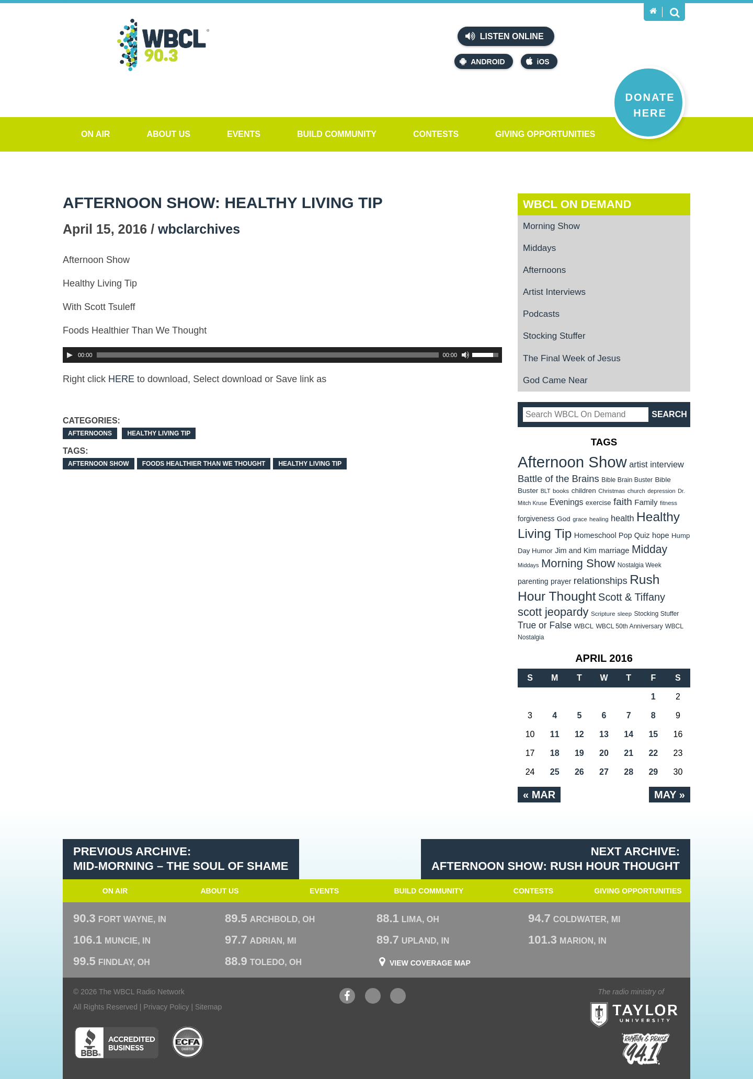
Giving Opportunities (545, 134)
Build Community (336, 134)
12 (579, 734)
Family (645, 502)
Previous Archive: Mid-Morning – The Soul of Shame (181, 859)
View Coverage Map (430, 963)
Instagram (398, 997)
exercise (598, 503)
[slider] (268, 355)
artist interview (656, 464)
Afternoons (90, 433)
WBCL (584, 626)
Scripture (603, 613)
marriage (614, 550)
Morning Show (551, 226)
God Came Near (555, 380)
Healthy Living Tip (158, 433)
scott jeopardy (553, 611)
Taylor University (653, 1002)
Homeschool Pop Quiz (612, 535)
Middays (539, 248)
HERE (121, 379)
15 (653, 734)
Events (243, 134)
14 (628, 734)
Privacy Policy (166, 1007)
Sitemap (208, 1007)
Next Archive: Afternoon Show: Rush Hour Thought (555, 859)
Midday (649, 549)
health (622, 518)
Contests (436, 134)
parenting (533, 581)
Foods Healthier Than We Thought (204, 463)
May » (669, 794)
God (564, 519)
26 (579, 771)
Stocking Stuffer (554, 336)
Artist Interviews (554, 292)
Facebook (347, 997)
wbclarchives (199, 229)
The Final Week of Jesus (572, 358)
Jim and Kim (575, 550)
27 (604, 771)
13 (604, 734)
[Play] (69, 355)
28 (628, 771)
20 (604, 753)
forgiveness (536, 519)
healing (599, 519)
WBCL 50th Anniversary (629, 626)
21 (628, 753)
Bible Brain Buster (627, 480)
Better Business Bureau (116, 1042)
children (584, 491)
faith (622, 501)
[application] (282, 355)
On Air (95, 134)
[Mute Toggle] (465, 355)
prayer (561, 581)
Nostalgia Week (639, 565)
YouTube (373, 997)
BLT (546, 491)
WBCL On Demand (577, 204)
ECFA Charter (188, 1042)
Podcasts (541, 314)
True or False (545, 625)
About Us (168, 134)
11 (555, 734)
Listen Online (504, 36)
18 (555, 753)
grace (580, 519)
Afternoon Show (98, 463)
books (561, 490)
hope (660, 535)
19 (579, 753)
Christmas (611, 491)
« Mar (539, 794)
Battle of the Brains (558, 478)
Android (482, 61)
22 (653, 753)
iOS (538, 61)
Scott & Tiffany (631, 597)
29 (653, 771)
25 (555, 771)
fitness (668, 503)
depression (661, 491)
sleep (625, 614)
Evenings (567, 502)
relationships (601, 580)
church (636, 491)
